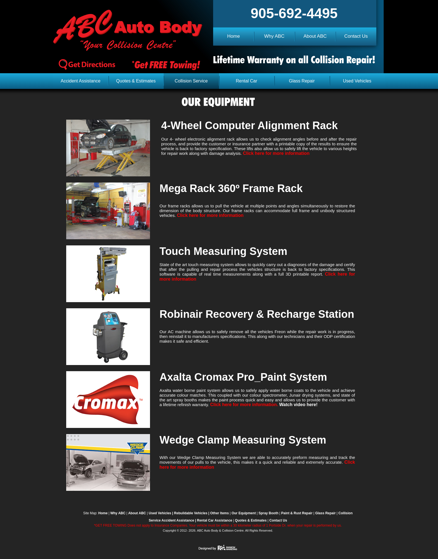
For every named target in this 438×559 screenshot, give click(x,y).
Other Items (219, 513)
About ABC (137, 513)
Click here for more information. (244, 404)
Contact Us (278, 520)
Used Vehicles (160, 513)
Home (103, 513)
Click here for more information (276, 153)
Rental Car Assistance (214, 520)
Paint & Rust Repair (297, 513)
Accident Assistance (177, 520)
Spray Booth (268, 513)
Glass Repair (325, 513)
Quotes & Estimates (250, 520)
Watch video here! (298, 404)
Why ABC (117, 513)
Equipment (247, 513)
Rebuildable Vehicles (190, 513)
